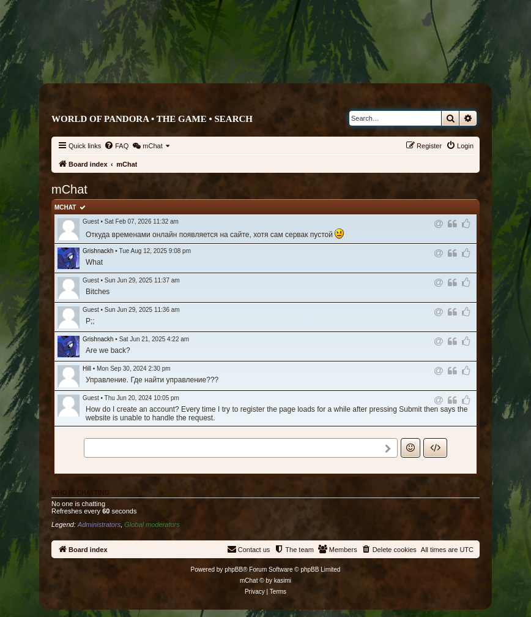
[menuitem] (116, 145)
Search (233, 119)
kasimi (282, 580)
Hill (87, 368)
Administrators (99, 524)
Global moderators (152, 524)
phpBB (234, 569)
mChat (65, 207)
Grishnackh (98, 251)
